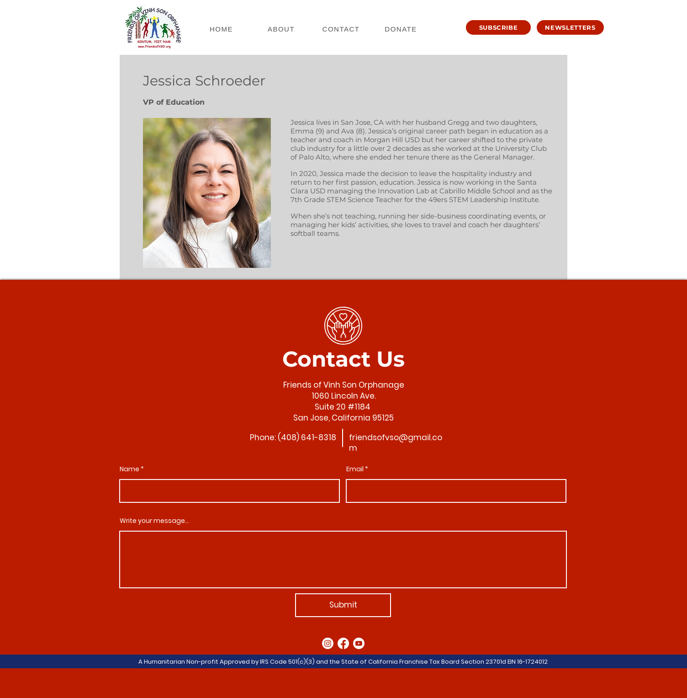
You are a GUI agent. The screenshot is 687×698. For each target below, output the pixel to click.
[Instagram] (327, 643)
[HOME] (222, 29)
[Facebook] (343, 643)
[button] (498, 27)
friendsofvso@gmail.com (395, 443)
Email (355, 469)
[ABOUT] (282, 29)
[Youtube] (359, 643)
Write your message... (154, 520)
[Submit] (343, 605)
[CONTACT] (342, 29)
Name (129, 469)
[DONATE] (402, 29)
